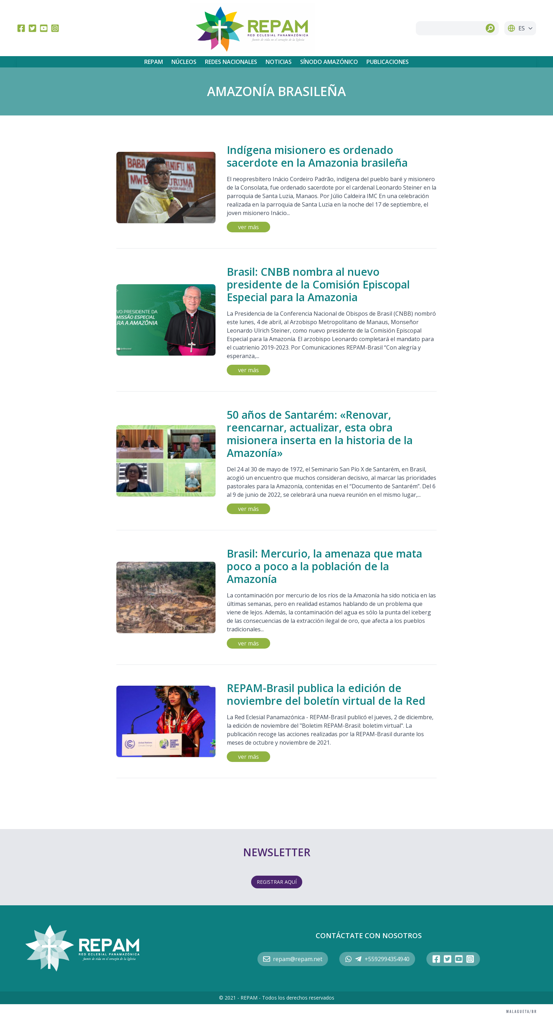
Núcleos (183, 62)
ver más (248, 227)
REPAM (153, 62)
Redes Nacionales (231, 62)
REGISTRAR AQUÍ (277, 881)
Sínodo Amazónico (329, 62)
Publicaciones (387, 62)
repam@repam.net (292, 959)
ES (520, 28)
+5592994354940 (377, 959)
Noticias (279, 62)
